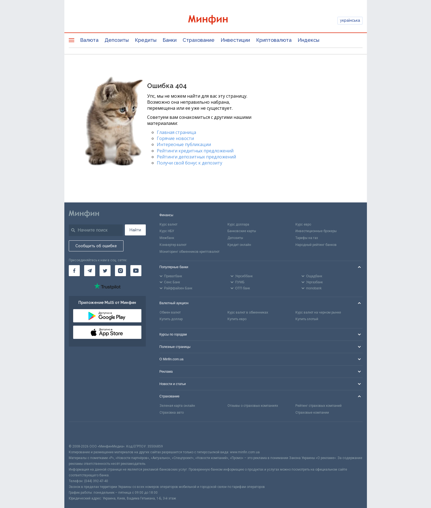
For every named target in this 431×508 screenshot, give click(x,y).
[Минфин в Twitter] (105, 270)
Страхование (199, 40)
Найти (135, 230)
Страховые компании (312, 412)
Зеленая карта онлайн (177, 406)
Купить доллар (171, 319)
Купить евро (236, 319)
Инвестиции (235, 40)
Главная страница (176, 132)
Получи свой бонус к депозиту (189, 163)
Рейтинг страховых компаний (318, 406)
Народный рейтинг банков (316, 245)
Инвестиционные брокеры (316, 231)
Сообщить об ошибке (96, 246)
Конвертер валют (173, 245)
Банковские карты (241, 231)
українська (350, 20)
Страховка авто (172, 412)
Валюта (89, 40)
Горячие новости (175, 138)
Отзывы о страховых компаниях (252, 406)
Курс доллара (238, 224)
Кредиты (146, 40)
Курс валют (168, 224)
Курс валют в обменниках (247, 312)
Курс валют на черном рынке (318, 312)
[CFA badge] (81, 433)
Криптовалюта (274, 40)
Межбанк (167, 238)
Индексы (308, 40)
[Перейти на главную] (216, 20)
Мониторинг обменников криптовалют (189, 252)
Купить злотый (306, 319)
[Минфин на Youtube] (135, 270)
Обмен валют (170, 312)
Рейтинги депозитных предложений (196, 157)
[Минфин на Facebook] (74, 270)
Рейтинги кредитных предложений (195, 151)
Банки (170, 40)
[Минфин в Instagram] (120, 270)
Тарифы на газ (306, 238)
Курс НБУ (167, 231)
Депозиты (117, 40)
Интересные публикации (184, 144)
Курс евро (303, 224)
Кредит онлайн (239, 245)
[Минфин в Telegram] (89, 270)
